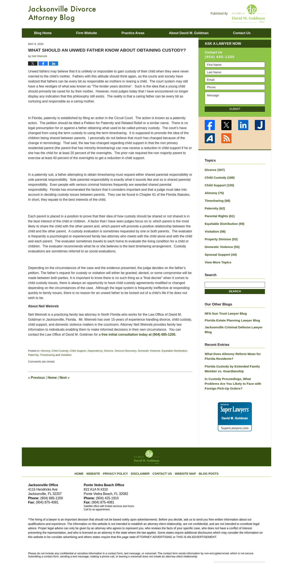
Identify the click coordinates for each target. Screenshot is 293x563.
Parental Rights (218, 213)
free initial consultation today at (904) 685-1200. (139, 334)
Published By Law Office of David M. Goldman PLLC (238, 13)
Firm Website (86, 33)
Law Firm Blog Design (245, 550)
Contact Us (162, 457)
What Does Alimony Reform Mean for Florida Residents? (230, 344)
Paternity (33, 354)
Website (99, 457)
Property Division (220, 235)
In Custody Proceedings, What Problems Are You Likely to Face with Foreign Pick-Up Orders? (233, 370)
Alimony (45, 350)
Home (52, 377)
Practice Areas (133, 33)
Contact (241, 33)
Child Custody (60, 350)
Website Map (183, 457)
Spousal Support (219, 249)
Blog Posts (204, 457)
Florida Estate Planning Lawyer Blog (230, 314)
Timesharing (47, 354)
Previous (36, 377)
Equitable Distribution (174, 350)
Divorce (108, 350)
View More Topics (217, 257)
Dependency (94, 350)
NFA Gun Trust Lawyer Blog (224, 307)
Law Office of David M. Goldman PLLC (74, 550)
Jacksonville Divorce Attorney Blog (62, 14)
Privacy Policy (119, 457)
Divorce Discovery (125, 350)
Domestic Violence (149, 350)
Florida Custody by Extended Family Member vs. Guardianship (230, 356)
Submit (234, 109)
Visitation (66, 354)
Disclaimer (142, 457)
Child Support (78, 350)
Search (235, 285)
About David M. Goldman (188, 33)
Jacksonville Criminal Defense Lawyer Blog (235, 320)
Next (65, 377)
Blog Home (43, 33)
